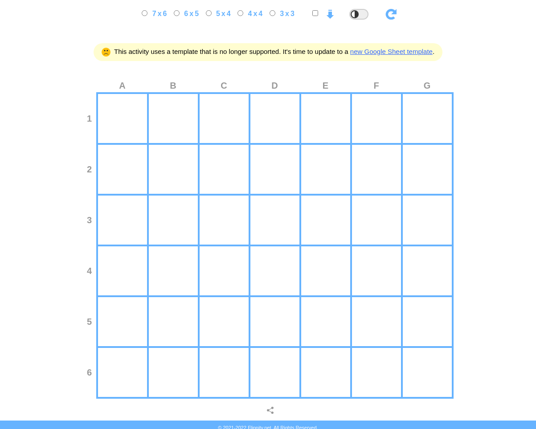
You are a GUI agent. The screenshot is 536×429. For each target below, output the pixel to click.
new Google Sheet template (391, 51)
